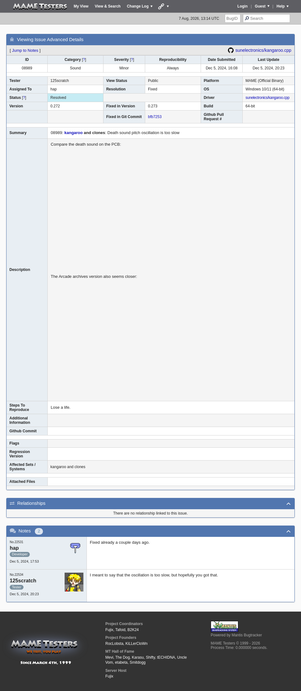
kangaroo (73, 132)
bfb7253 (154, 117)
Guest (260, 6)
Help (281, 6)
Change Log (138, 6)
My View (81, 6)
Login (242, 6)
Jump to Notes (25, 50)
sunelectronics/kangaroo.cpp (263, 50)
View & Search (108, 6)
